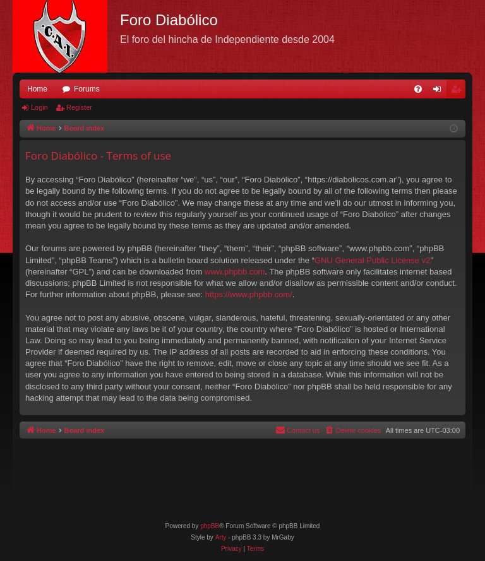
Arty (221, 537)
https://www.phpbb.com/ (248, 294)
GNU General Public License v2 (372, 260)
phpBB (209, 526)
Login (39, 107)
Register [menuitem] (458, 91)
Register (79, 107)
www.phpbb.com (235, 271)
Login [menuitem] (439, 91)
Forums (87, 89)
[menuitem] (418, 89)
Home (37, 89)
